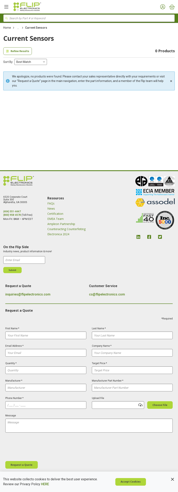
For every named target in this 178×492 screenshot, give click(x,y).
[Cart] (172, 7)
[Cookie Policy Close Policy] (172, 479)
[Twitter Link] (160, 237)
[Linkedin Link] (138, 237)
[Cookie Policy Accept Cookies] (130, 482)
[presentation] (36, 448)
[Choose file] (160, 405)
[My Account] (162, 6)
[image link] (141, 181)
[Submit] (12, 270)
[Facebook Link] (149, 237)
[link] (18, 28)
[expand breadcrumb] (18, 28)
